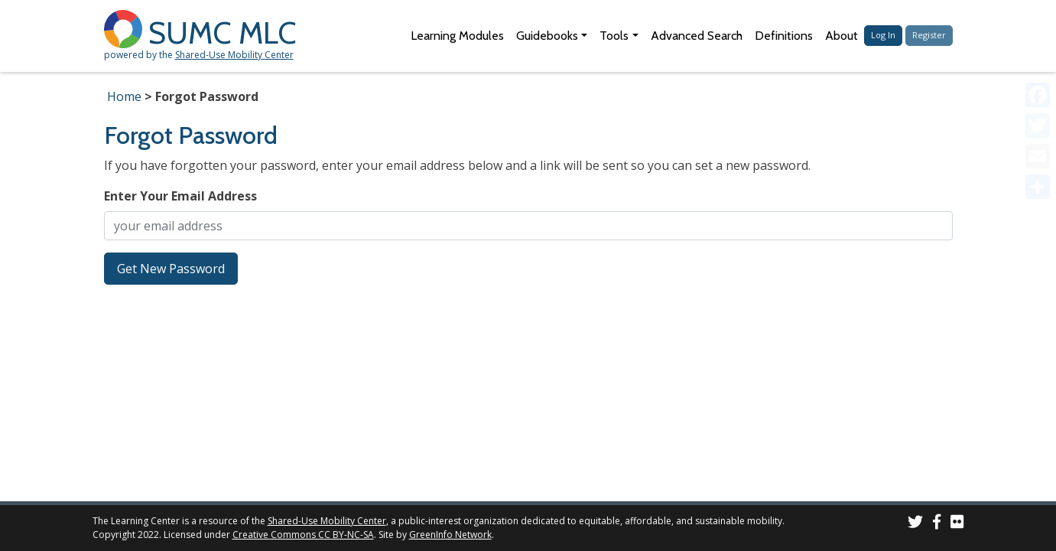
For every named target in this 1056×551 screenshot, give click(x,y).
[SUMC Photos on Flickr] (957, 523)
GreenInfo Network (450, 534)
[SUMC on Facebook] (937, 523)
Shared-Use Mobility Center (234, 54)
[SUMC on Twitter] (915, 523)
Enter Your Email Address (180, 195)
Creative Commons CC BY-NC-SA (303, 534)
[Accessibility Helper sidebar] (1037, 18)
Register (929, 35)
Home (124, 96)
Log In (883, 35)
